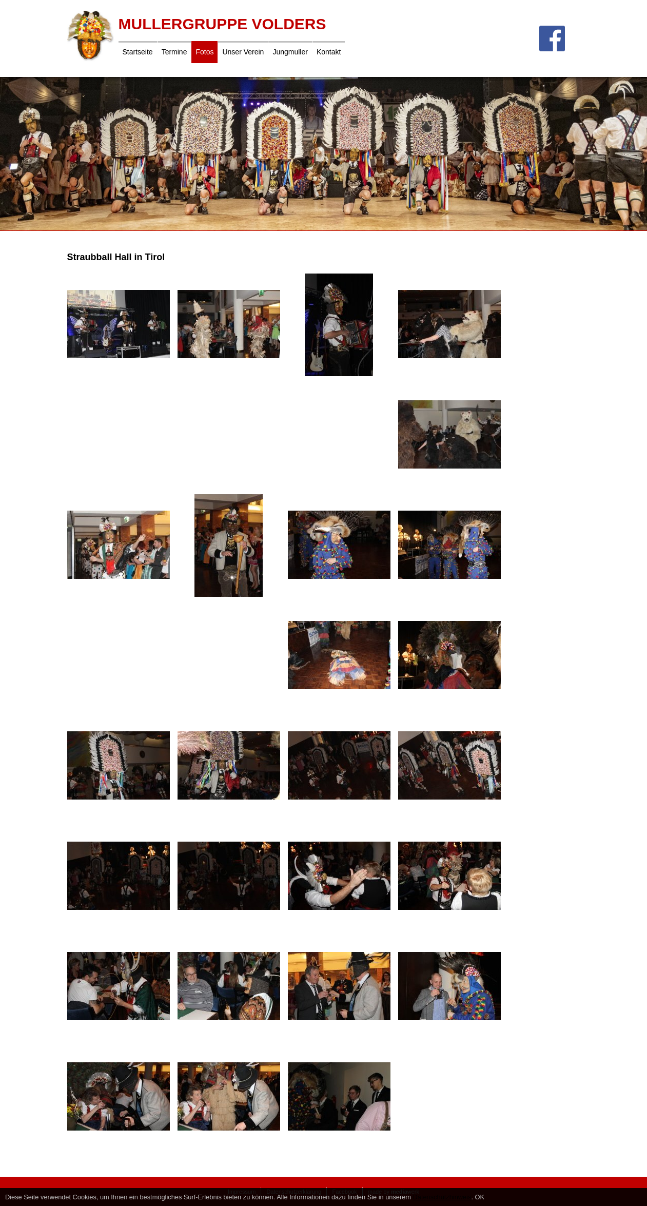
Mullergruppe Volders (222, 23)
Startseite (138, 52)
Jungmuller (289, 52)
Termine (174, 52)
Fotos (204, 52)
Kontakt (329, 52)
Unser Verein (243, 52)
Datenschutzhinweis (442, 1197)
